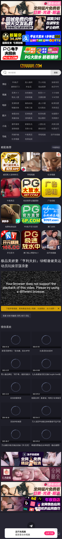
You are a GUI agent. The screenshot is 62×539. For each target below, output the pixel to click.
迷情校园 (15, 128)
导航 (4, 136)
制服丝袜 (15, 107)
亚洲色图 (28, 113)
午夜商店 (28, 134)
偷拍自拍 (28, 103)
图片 (4, 115)
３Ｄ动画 (55, 92)
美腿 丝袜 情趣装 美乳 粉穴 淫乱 (16, 315)
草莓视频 (42, 134)
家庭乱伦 (28, 124)
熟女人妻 (15, 97)
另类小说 (28, 128)
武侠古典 (55, 124)
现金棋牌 (42, 86)
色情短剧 (28, 139)
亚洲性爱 (15, 103)
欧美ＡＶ (42, 92)
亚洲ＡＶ (15, 92)
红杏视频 (15, 139)
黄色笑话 (42, 128)
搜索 (56, 72)
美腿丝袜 (15, 118)
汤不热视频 (55, 134)
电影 (4, 105)
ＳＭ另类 (55, 97)
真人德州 (28, 82)
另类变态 (55, 107)
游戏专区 (55, 82)
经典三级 (28, 107)
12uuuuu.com (31, 66)
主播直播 (42, 97)
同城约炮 (15, 134)
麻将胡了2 (15, 86)
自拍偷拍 (28, 92)
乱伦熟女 (42, 107)
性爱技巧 (55, 128)
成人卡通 (42, 103)
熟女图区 (42, 118)
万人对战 (42, 82)
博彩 (4, 84)
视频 (4, 94)
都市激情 (15, 124)
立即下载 (49, 533)
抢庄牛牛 (55, 86)
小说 (4, 126)
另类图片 (55, 118)
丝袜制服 (28, 97)
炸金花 (28, 86)
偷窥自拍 (15, 113)
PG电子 (15, 82)
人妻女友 (42, 124)
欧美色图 (42, 113)
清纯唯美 (28, 118)
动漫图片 (55, 113)
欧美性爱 (55, 103)
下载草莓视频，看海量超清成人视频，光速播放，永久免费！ (33, 308)
